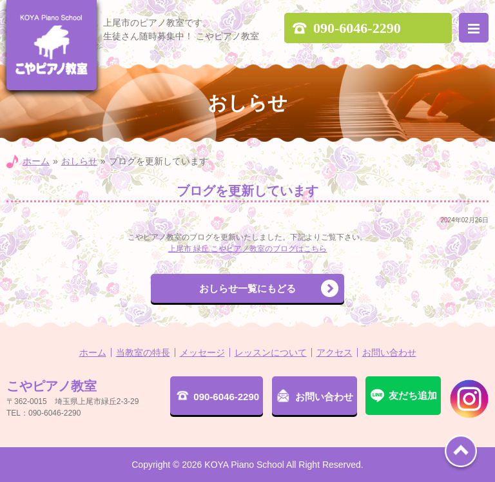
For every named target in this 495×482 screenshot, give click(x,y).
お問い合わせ (389, 352)
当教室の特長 (143, 352)
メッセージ (202, 352)
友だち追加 (413, 395)
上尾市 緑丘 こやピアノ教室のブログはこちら (247, 248)
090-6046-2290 (226, 396)
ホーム (36, 161)
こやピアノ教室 (51, 45)
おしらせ (79, 161)
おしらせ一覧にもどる (247, 288)
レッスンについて (271, 352)
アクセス (334, 352)
